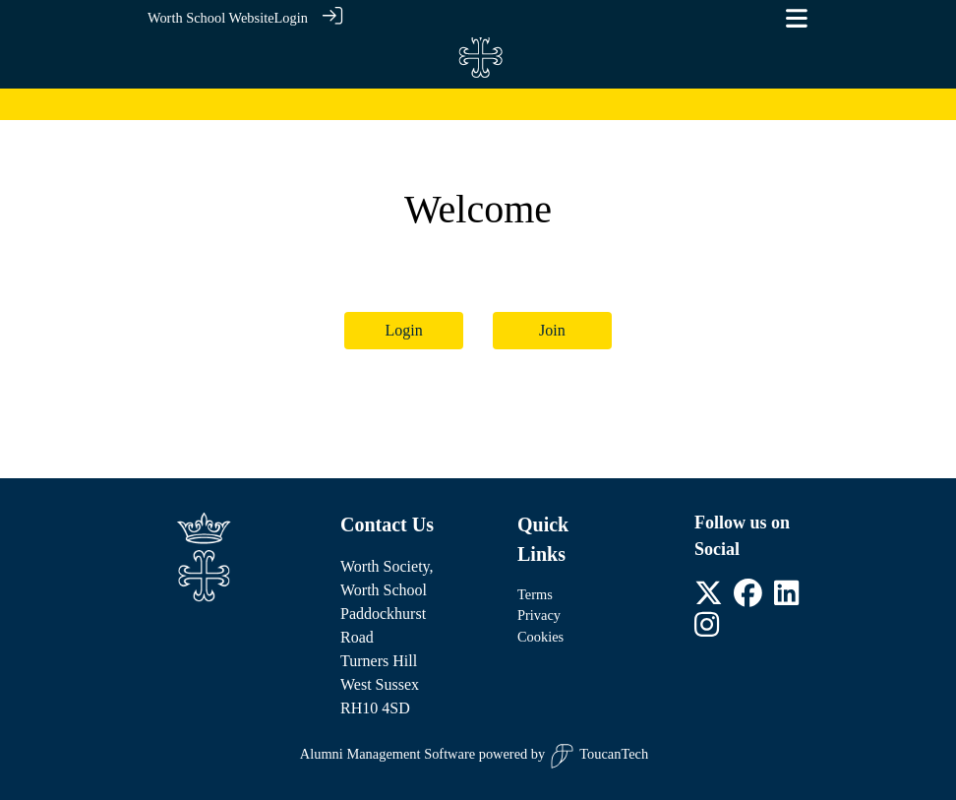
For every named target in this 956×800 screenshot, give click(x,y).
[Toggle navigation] (796, 18)
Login (291, 18)
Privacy (539, 615)
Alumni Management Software (387, 754)
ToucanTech (599, 756)
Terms (535, 594)
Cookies (540, 637)
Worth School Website (211, 18)
